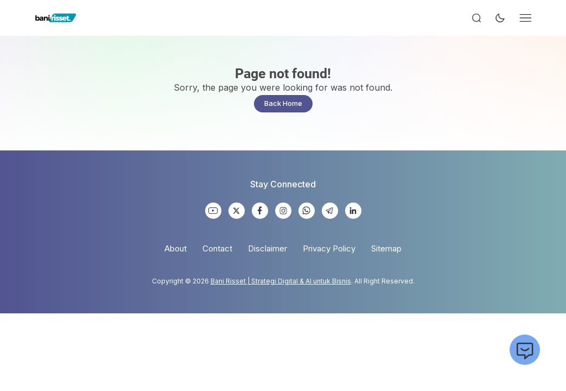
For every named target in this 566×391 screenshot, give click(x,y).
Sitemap (386, 248)
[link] (213, 211)
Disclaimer (267, 248)
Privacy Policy (329, 248)
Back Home (283, 103)
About (175, 248)
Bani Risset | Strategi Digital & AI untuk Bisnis (281, 281)
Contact (217, 248)
